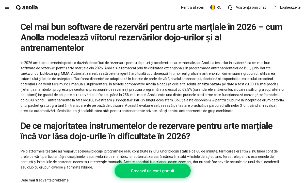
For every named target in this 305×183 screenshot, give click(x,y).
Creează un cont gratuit (152, 170)
